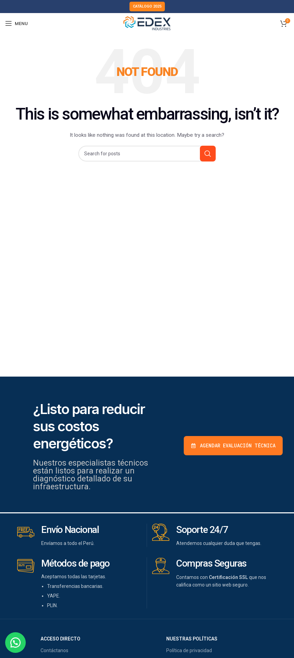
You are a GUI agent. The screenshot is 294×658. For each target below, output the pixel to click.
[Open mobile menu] (16, 23)
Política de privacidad (189, 650)
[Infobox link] (79, 535)
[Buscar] (147, 153)
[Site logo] (147, 23)
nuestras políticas (191, 639)
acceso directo (60, 639)
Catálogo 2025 (147, 6)
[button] (17, 641)
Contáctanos (54, 650)
